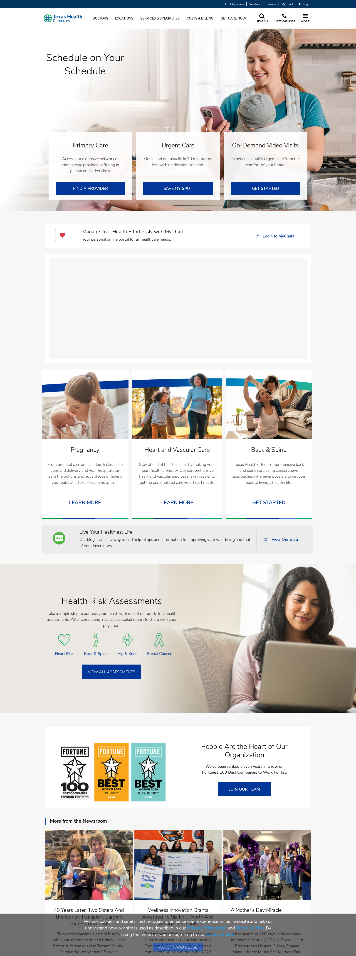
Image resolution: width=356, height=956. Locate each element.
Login (304, 4)
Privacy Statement (206, 928)
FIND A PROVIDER (90, 188)
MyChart (287, 4)
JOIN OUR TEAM (244, 789)
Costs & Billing (200, 18)
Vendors (254, 4)
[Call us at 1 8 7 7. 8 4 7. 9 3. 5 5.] (284, 18)
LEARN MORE (85, 502)
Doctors (100, 18)
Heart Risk (64, 653)
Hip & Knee (127, 653)
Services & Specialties (159, 18)
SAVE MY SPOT (177, 188)
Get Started (268, 502)
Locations (124, 18)
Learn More (177, 502)
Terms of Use (250, 928)
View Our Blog (285, 539)
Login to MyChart (278, 236)
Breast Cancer (159, 653)
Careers (271, 4)
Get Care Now (233, 18)
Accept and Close (178, 947)
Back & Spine (96, 653)
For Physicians (234, 4)
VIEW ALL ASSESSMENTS (112, 672)
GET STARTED (265, 188)
